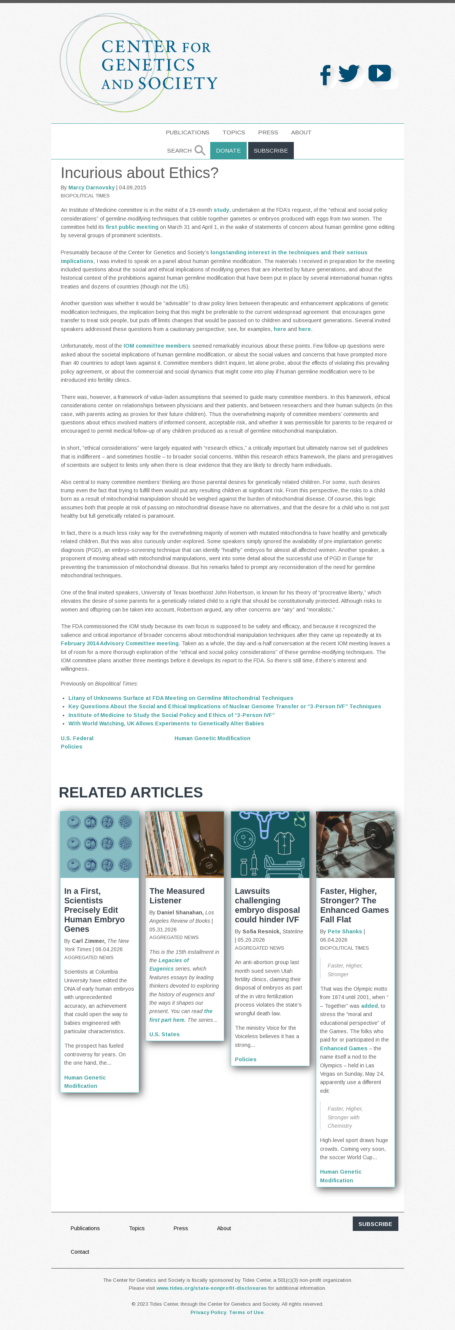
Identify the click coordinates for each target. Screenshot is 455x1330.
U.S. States (164, 1034)
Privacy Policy (208, 1312)
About (301, 132)
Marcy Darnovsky (91, 187)
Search (179, 150)
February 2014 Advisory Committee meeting (120, 643)
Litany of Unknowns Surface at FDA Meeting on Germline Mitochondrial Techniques (180, 698)
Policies (71, 747)
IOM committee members (157, 346)
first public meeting (132, 227)
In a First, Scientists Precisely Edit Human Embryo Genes (94, 910)
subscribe (375, 1224)
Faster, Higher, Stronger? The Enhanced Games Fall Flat (354, 905)
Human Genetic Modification (212, 738)
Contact (80, 1252)
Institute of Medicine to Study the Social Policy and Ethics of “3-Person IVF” (171, 715)
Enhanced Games (344, 1048)
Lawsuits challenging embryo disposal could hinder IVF (267, 905)
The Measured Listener (177, 895)
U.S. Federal (77, 738)
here (281, 329)
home (148, 132)
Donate (228, 150)
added (369, 1006)
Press (268, 132)
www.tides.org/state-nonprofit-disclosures (212, 1288)
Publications (187, 132)
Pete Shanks (345, 931)
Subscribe (271, 150)
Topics (233, 132)
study (221, 210)
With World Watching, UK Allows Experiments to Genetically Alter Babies (166, 723)
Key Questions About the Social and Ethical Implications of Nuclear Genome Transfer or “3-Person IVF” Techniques (224, 706)
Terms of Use (246, 1312)
